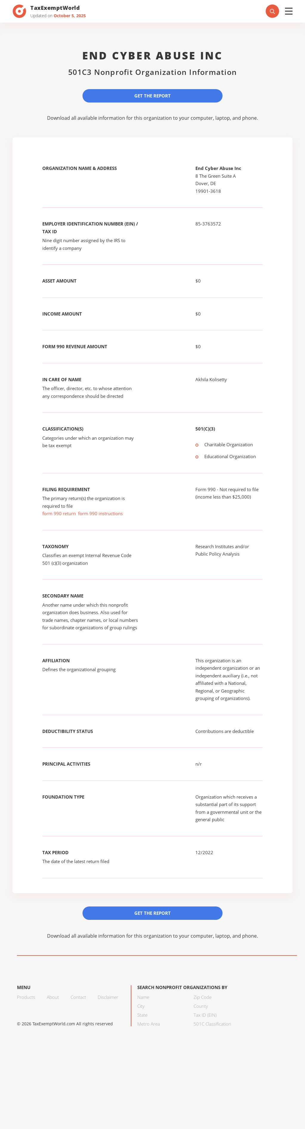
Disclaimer (108, 997)
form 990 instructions (100, 513)
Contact (78, 997)
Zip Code (202, 997)
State (142, 1015)
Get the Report (152, 96)
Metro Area (148, 1024)
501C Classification (212, 1024)
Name (143, 997)
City (140, 1006)
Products (26, 997)
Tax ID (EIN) (205, 1015)
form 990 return (59, 513)
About (53, 997)
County (201, 1006)
